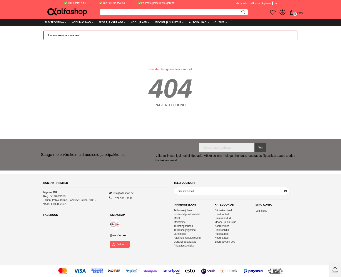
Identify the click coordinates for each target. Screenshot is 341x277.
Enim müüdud (223, 218)
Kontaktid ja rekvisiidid (187, 214)
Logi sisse (261, 210)
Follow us (120, 244)
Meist (177, 218)
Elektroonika (54, 22)
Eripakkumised (223, 210)
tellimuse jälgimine (260, 3)
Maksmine (180, 222)
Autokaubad (198, 22)
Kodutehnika (222, 226)
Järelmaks (180, 233)
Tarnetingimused (183, 226)
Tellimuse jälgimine (185, 229)
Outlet (219, 22)
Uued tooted (222, 214)
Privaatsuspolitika (184, 245)
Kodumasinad (81, 22)
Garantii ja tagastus (185, 241)
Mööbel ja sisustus (168, 22)
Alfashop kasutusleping (187, 237)
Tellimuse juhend (183, 210)
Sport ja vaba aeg (111, 22)
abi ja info (241, 3)
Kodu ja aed (139, 22)
